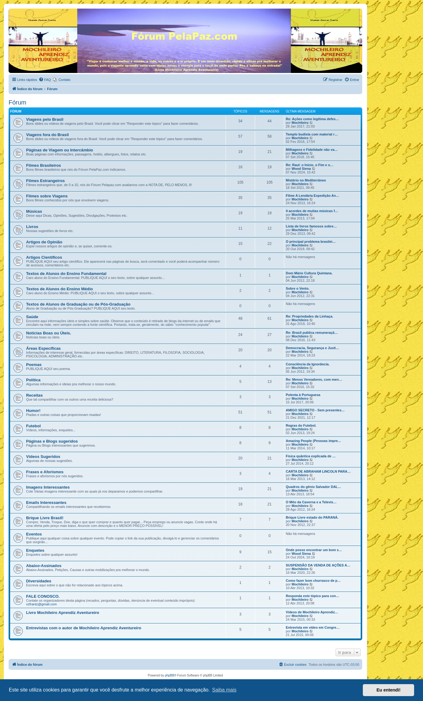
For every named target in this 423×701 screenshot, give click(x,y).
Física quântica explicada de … (311, 456)
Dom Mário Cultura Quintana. (309, 273)
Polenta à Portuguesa (303, 395)
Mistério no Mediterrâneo (306, 180)
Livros (32, 226)
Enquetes (35, 550)
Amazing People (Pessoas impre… (313, 441)
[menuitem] (45, 79)
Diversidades (38, 581)
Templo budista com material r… (312, 134)
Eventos (34, 534)
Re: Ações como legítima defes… (312, 119)
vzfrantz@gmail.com (41, 604)
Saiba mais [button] (224, 689)
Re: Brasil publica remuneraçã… (312, 332)
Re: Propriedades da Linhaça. (309, 316)
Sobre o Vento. (297, 288)
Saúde (32, 316)
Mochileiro (300, 122)
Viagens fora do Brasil (47, 134)
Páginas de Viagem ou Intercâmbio (59, 150)
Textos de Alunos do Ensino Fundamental (66, 273)
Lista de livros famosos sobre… (311, 226)
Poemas (34, 364)
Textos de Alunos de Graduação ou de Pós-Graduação (78, 304)
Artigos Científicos (44, 257)
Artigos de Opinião (44, 242)
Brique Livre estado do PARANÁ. (312, 517)
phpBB (169, 675)
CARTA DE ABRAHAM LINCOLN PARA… (318, 471)
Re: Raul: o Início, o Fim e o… (309, 165)
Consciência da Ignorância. (307, 364)
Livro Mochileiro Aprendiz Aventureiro (62, 612)
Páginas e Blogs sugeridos (52, 441)
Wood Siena (301, 168)
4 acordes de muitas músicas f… (312, 211)
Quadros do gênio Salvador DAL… (313, 487)
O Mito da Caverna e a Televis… (311, 502)
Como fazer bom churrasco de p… (313, 580)
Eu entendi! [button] (389, 690)
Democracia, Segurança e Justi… (312, 348)
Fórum (17, 102)
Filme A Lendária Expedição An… (312, 195)
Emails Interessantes (46, 502)
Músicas (34, 211)
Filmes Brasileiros (43, 165)
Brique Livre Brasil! (45, 518)
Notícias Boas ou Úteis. (48, 333)
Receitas (34, 395)
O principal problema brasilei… (311, 241)
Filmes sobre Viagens (47, 196)
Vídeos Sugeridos (43, 456)
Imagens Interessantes (48, 487)
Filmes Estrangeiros (45, 180)
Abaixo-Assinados (43, 565)
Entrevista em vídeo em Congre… (313, 627)
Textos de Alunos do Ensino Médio (59, 289)
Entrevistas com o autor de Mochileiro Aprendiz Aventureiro (83, 628)
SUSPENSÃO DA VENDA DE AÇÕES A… (318, 565)
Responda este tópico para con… (312, 596)
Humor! (33, 410)
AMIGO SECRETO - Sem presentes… (315, 410)
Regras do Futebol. (301, 425)
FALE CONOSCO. (43, 596)
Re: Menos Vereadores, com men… (314, 379)
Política (33, 380)
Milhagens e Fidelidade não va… (312, 149)
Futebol (33, 426)
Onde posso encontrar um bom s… (314, 550)
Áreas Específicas (43, 348)
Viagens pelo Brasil (44, 119)
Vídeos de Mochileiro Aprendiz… (312, 612)
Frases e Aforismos (45, 472)
